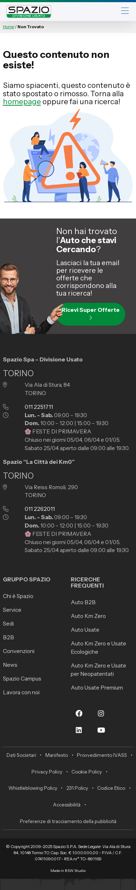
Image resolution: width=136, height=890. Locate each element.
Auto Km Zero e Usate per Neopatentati (98, 669)
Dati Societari (21, 755)
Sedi (8, 623)
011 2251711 (39, 406)
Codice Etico (111, 788)
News (10, 664)
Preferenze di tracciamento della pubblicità (68, 821)
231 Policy (77, 788)
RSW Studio (75, 870)
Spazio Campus (22, 678)
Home (8, 26)
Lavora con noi (21, 692)
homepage (22, 101)
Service (12, 609)
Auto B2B (83, 602)
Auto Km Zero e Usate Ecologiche (98, 647)
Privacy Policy (47, 772)
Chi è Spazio (18, 596)
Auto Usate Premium (97, 687)
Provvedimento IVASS (102, 755)
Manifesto (56, 755)
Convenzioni (18, 651)
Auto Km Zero (88, 616)
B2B (8, 637)
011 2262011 (40, 508)
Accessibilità (67, 805)
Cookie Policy (86, 772)
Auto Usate (85, 629)
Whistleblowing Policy (32, 788)
